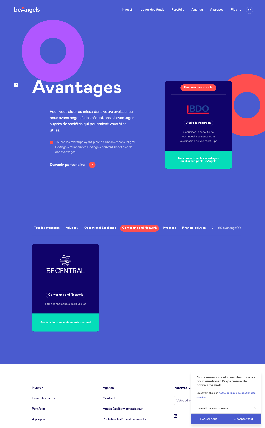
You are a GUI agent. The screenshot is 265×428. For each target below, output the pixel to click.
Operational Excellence (100, 227)
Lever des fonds (152, 9)
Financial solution (194, 227)
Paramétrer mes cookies (226, 408)
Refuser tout (208, 419)
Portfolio (177, 9)
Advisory (72, 227)
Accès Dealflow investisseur (123, 409)
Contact (109, 398)
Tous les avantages (47, 227)
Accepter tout (243, 419)
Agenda (197, 9)
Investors (169, 227)
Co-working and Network (139, 227)
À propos (217, 9)
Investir (127, 9)
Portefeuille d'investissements (124, 419)
